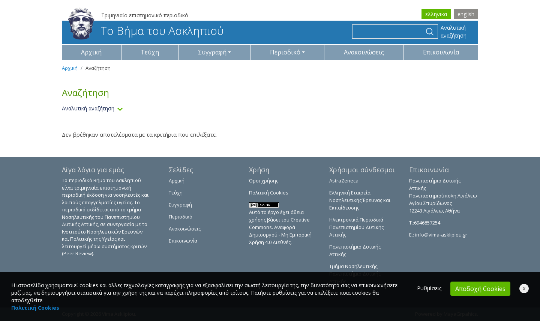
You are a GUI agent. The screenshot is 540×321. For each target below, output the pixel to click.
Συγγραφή (180, 204)
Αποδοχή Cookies (480, 289)
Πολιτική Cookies (268, 192)
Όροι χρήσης (263, 180)
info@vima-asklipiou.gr (440, 234)
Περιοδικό (180, 216)
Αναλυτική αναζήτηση (453, 31)
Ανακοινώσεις (364, 52)
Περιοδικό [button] (285, 52)
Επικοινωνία (441, 52)
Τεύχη (150, 52)
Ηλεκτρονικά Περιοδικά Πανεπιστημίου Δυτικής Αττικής (356, 227)
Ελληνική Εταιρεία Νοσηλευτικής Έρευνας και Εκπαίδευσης (359, 200)
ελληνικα (436, 14)
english (466, 14)
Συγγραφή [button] (212, 52)
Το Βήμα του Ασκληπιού (146, 30)
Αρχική (91, 52)
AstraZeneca (343, 180)
